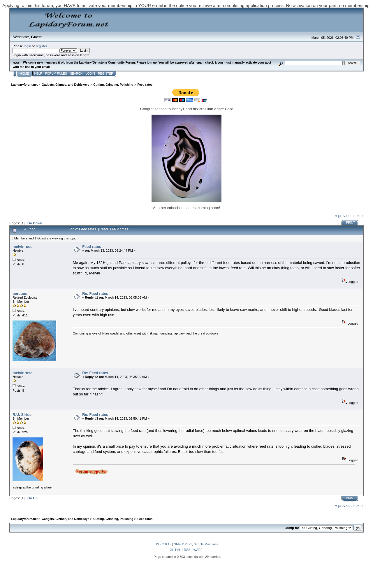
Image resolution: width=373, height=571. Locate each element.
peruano (20, 293)
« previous (344, 215)
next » (358, 215)
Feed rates (91, 246)
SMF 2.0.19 (163, 544)
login (27, 46)
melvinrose (22, 246)
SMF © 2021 (183, 544)
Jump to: (292, 528)
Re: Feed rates (95, 293)
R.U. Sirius (22, 414)
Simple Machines (206, 544)
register (41, 46)
